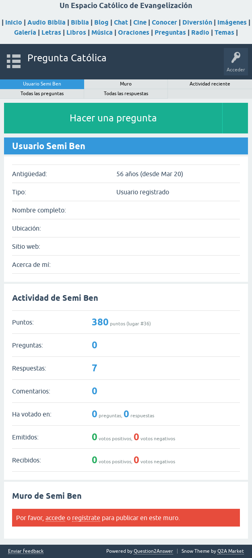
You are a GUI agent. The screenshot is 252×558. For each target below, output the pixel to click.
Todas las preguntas (42, 93)
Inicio (13, 22)
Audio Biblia (46, 22)
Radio (200, 32)
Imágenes (232, 22)
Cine (140, 22)
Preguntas (170, 32)
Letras (51, 32)
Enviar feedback (25, 551)
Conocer (164, 22)
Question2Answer (153, 551)
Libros (76, 32)
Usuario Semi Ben (42, 84)
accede (55, 517)
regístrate (86, 517)
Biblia (80, 22)
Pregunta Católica (67, 57)
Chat (121, 22)
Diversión (197, 22)
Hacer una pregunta (113, 117)
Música (102, 32)
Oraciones (133, 32)
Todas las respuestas (126, 93)
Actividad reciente (210, 84)
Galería (25, 32)
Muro (126, 84)
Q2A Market (230, 551)
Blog (101, 22)
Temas (224, 32)
